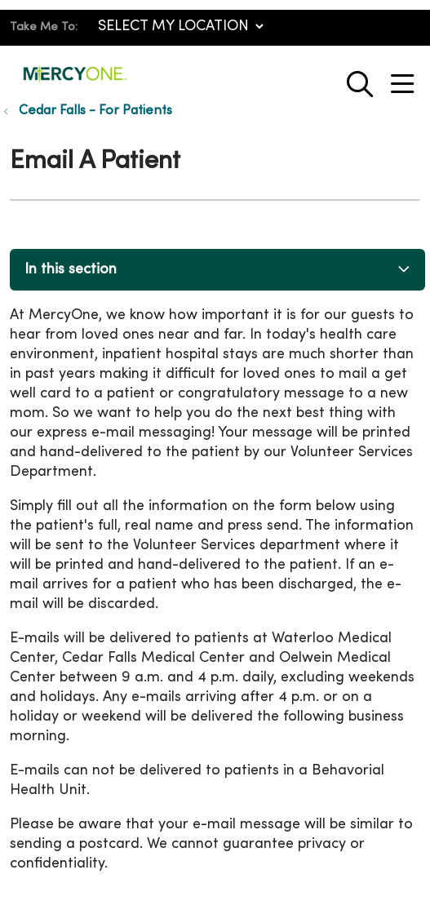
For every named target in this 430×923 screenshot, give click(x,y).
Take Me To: (44, 27)
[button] (405, 78)
